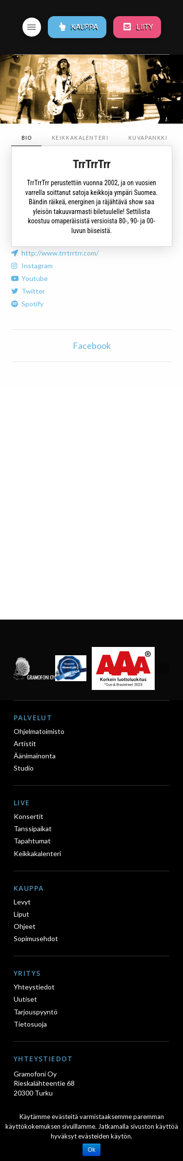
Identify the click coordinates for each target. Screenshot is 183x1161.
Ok (91, 1149)
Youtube (34, 278)
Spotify (32, 304)
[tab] (26, 138)
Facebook (92, 345)
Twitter (33, 291)
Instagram (37, 265)
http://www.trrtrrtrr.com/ (60, 253)
